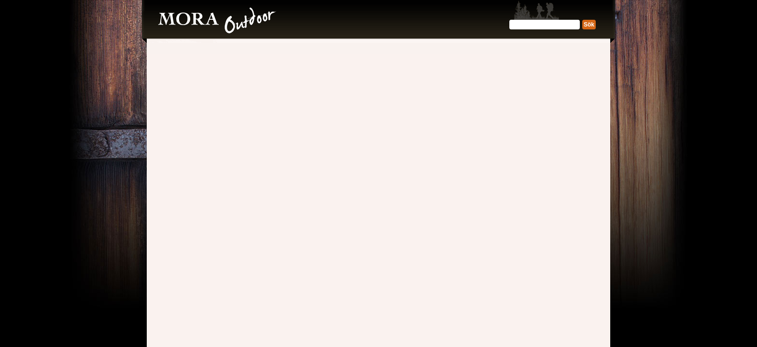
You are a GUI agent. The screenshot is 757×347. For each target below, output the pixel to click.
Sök (589, 24)
